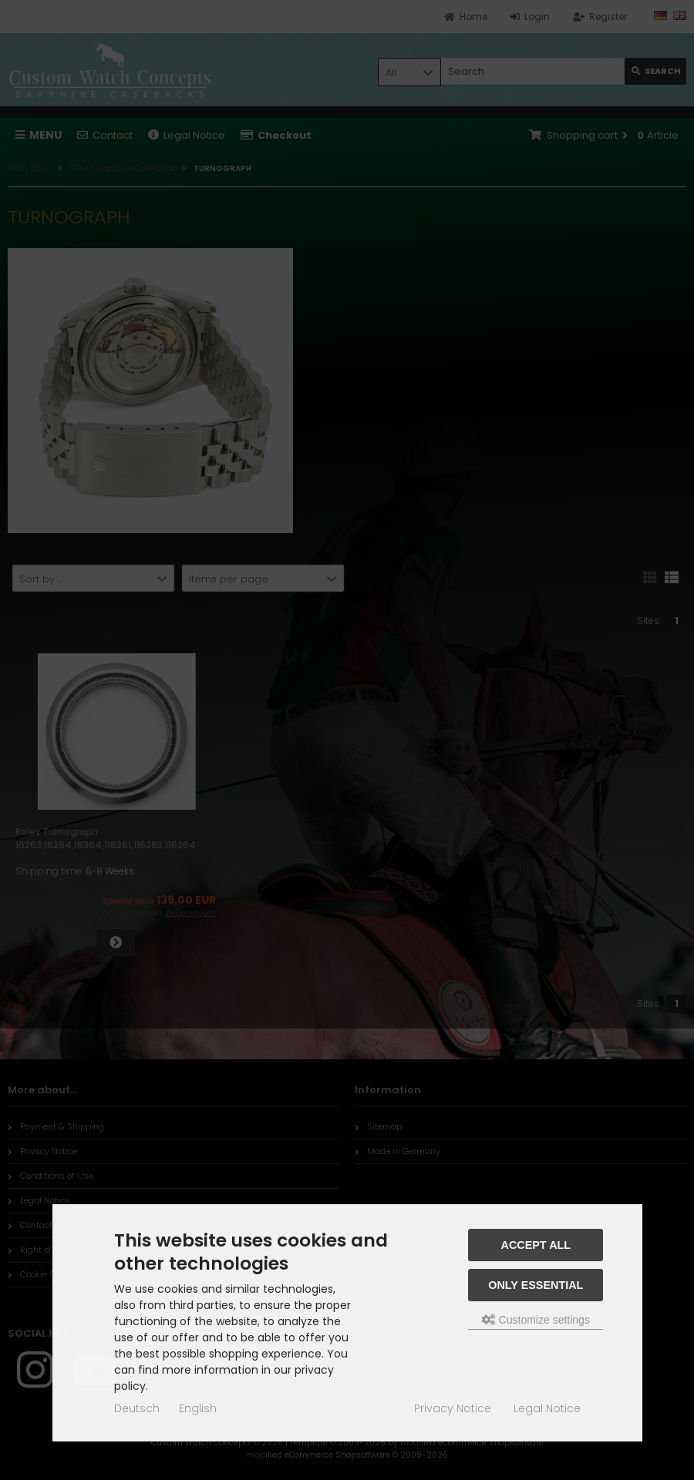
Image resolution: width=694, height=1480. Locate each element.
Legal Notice (547, 1408)
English (198, 1408)
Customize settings (536, 1320)
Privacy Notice (452, 1408)
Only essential (535, 1285)
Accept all (536, 1245)
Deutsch (137, 1408)
